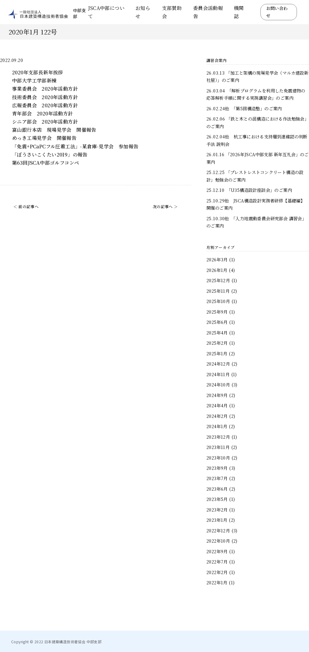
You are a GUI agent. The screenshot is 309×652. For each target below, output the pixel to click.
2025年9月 (217, 311)
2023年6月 (217, 489)
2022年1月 (217, 582)
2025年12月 (218, 280)
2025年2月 (217, 343)
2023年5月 (217, 499)
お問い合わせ (277, 11)
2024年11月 (218, 374)
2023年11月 (218, 447)
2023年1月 (217, 520)
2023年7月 (217, 478)
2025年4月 (217, 332)
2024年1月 (217, 426)
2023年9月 (217, 468)
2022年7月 (217, 561)
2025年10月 (218, 301)
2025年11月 (218, 291)
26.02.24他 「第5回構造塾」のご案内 (244, 108)
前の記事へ (28, 206)
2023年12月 (218, 437)
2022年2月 (217, 572)
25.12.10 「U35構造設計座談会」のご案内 (249, 190)
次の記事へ (163, 206)
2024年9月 (217, 395)
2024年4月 (217, 405)
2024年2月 (217, 416)
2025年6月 (217, 322)
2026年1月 (217, 270)
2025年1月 (217, 353)
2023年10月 (218, 457)
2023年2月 (217, 509)
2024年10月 (218, 384)
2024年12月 (218, 363)
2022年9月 (217, 551)
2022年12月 (218, 530)
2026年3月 (217, 259)
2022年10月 (218, 540)
